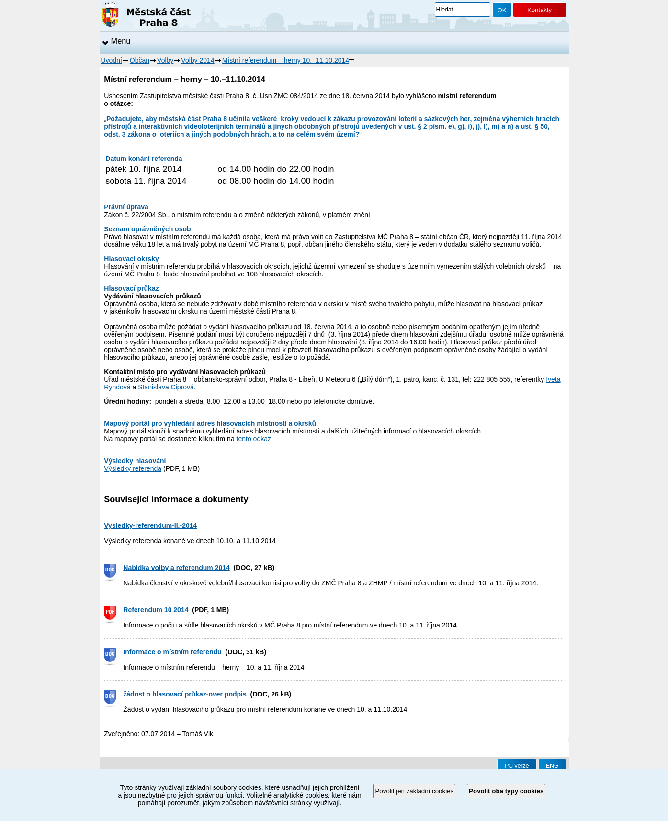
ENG (552, 766)
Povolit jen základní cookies (414, 791)
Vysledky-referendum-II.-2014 (150, 525)
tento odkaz (254, 439)
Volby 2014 (197, 60)
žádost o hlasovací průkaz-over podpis (185, 694)
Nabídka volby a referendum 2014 (176, 567)
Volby (165, 60)
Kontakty (539, 9)
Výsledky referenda (132, 468)
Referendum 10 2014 (155, 610)
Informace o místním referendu (172, 652)
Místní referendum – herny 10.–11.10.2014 (285, 60)
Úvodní (111, 60)
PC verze (517, 766)
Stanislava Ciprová (166, 387)
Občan (139, 60)
